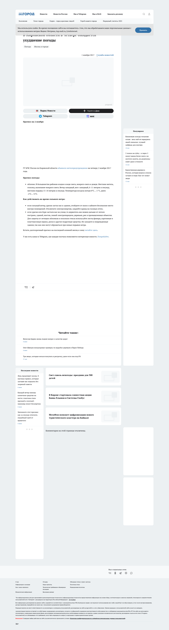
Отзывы (45, 582)
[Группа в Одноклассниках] (115, 573)
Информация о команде (23, 584)
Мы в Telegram (80, 14)
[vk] (26, 287)
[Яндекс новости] (45, 111)
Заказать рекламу (115, 14)
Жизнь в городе (41, 46)
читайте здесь (91, 230)
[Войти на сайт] (149, 14)
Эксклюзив (23, 21)
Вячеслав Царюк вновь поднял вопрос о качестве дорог (68, 340)
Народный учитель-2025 (112, 21)
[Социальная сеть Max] (91, 116)
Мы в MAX (96, 14)
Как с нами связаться (22, 587)
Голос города (39, 21)
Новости (43, 14)
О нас (17, 582)
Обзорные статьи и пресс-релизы (80, 582)
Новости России (60, 14)
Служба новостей (105, 55)
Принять (143, 30)
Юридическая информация (24, 592)
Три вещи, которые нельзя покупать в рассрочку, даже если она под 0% (68, 358)
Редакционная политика (77, 587)
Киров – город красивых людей (62, 21)
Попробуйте (103, 236)
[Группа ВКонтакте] (110, 573)
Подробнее (72, 599)
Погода (27, 46)
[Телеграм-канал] (45, 116)
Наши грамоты (47, 584)
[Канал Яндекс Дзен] (91, 111)
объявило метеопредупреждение (73, 168)
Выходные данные (48, 592)
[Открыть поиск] (144, 14)
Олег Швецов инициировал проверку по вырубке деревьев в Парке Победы (68, 349)
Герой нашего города (88, 21)
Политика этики (75, 584)
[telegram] (34, 287)
